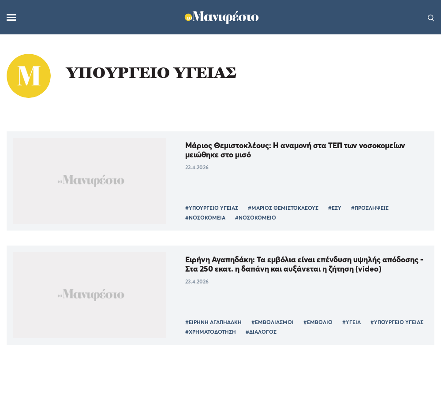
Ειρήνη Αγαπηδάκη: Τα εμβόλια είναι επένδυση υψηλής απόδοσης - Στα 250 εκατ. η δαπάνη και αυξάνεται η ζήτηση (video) (304, 264)
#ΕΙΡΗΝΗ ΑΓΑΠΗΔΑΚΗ (213, 322)
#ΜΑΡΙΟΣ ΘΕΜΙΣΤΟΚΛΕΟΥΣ (283, 208)
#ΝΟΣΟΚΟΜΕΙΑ (205, 217)
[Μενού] (11, 17)
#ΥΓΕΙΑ (351, 322)
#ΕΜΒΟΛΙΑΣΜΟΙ (272, 322)
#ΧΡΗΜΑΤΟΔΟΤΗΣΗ (210, 331)
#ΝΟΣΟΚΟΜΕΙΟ (255, 217)
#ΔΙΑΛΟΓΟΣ (261, 331)
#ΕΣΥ (334, 208)
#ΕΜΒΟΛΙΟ (318, 322)
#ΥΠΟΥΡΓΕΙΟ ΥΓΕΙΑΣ (211, 208)
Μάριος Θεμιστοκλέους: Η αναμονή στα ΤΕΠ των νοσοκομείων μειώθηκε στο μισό (295, 150)
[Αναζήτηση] (431, 17)
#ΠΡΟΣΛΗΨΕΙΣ (370, 208)
